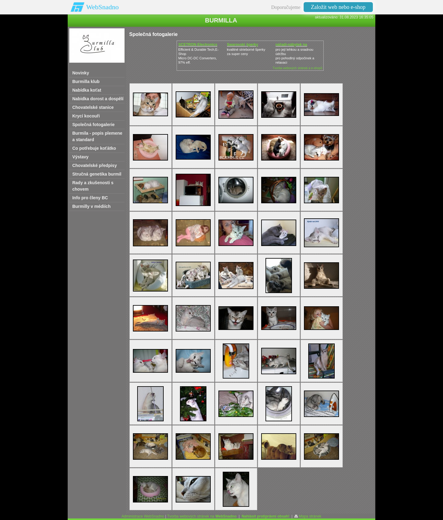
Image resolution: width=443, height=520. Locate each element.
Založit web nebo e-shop (338, 7)
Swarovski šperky (242, 44)
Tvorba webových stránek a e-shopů (297, 68)
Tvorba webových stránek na (202, 516)
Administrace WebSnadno (143, 516)
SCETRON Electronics (198, 44)
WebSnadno (102, 7)
